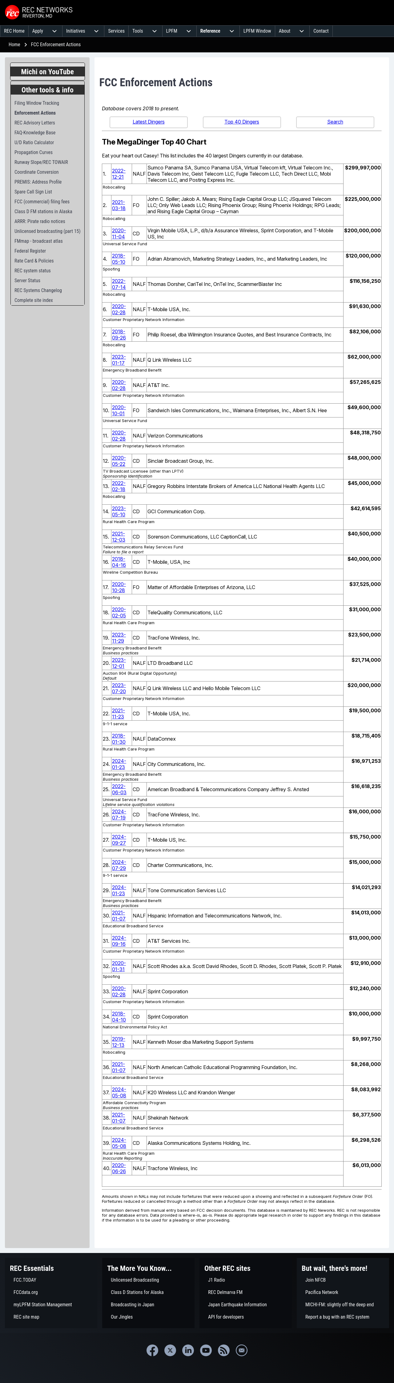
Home (14, 44)
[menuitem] (14, 31)
